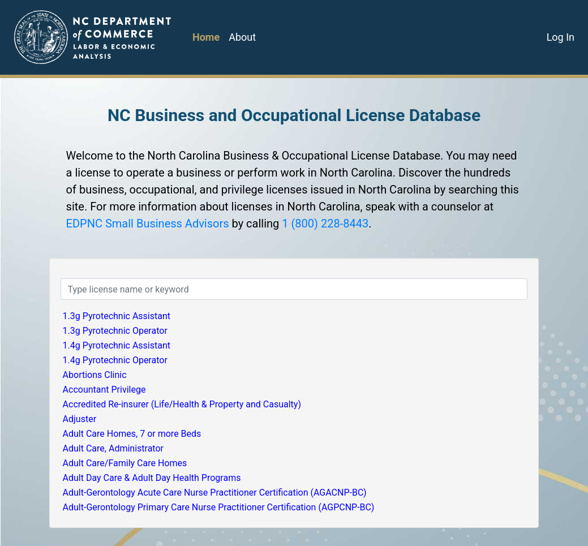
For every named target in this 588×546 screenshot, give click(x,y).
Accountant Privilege (104, 389)
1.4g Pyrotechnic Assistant (116, 345)
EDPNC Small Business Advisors (147, 223)
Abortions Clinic (95, 374)
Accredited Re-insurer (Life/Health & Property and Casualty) (182, 404)
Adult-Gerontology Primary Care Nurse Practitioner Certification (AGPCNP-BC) (219, 507)
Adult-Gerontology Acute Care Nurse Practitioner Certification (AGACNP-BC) (215, 492)
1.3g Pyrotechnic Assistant (116, 316)
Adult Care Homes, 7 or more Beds (132, 433)
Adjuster (80, 419)
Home (206, 37)
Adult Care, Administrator (113, 448)
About (242, 37)
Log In (560, 37)
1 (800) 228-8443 (325, 223)
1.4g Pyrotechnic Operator (115, 360)
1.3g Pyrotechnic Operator (115, 330)
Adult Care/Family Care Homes (125, 463)
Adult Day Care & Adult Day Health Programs (152, 477)
